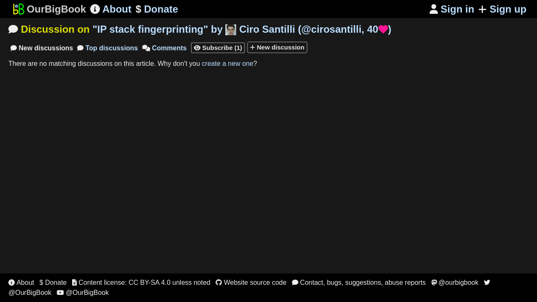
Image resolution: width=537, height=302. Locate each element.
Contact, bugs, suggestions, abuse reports (359, 282)
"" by (241, 29)
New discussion (277, 47)
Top (107, 48)
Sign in (452, 9)
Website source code (251, 282)
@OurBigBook (83, 292)
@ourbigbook (455, 282)
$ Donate (53, 282)
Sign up (502, 9)
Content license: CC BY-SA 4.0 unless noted (141, 282)
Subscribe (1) (218, 47)
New (41, 48)
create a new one (227, 63)
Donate (157, 9)
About (110, 9)
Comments (164, 48)
